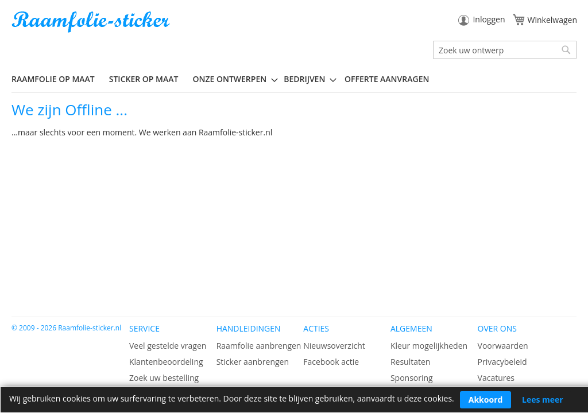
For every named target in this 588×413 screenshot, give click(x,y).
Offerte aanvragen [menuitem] (387, 78)
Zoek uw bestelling (164, 377)
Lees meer (542, 399)
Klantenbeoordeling (166, 361)
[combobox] (505, 50)
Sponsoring (411, 377)
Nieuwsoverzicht (334, 345)
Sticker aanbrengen (252, 361)
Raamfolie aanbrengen (258, 345)
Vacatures (496, 377)
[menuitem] (57, 78)
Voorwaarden (503, 345)
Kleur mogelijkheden (428, 345)
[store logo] (91, 22)
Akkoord (486, 399)
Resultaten (410, 361)
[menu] (294, 79)
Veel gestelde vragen (167, 345)
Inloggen (489, 19)
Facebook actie (331, 361)
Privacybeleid (502, 361)
